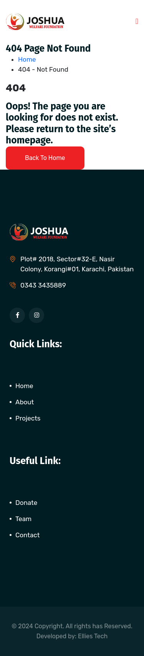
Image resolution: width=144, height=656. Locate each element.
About (24, 402)
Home (28, 59)
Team (23, 519)
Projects (28, 418)
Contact (27, 535)
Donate (26, 502)
